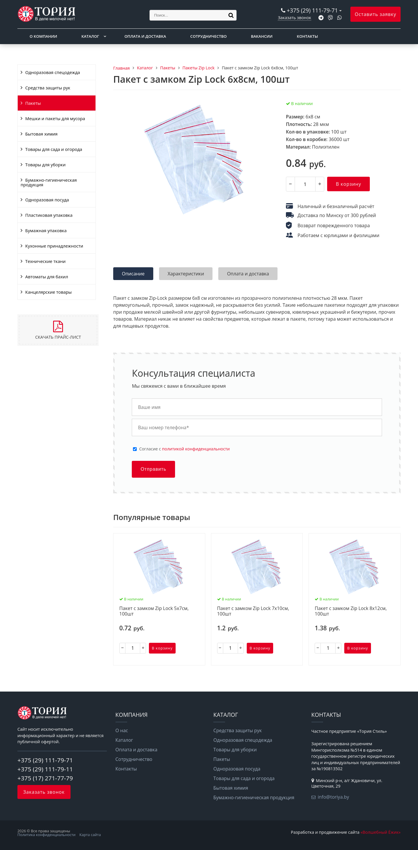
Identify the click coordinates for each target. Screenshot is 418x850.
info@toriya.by (333, 797)
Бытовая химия (41, 134)
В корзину (348, 184)
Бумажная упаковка (46, 230)
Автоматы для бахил (46, 276)
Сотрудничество (208, 36)
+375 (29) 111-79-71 (312, 10)
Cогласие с (184, 449)
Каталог (90, 36)
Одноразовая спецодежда (52, 72)
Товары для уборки (45, 164)
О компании (43, 36)
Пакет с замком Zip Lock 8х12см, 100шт (351, 611)
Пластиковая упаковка (49, 215)
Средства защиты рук (47, 88)
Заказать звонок (294, 17)
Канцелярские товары (48, 292)
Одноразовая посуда (47, 200)
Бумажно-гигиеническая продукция (49, 182)
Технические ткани (45, 261)
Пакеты (33, 103)
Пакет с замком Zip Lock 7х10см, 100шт (253, 611)
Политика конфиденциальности (46, 834)
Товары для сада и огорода (53, 149)
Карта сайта (90, 834)
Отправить (153, 469)
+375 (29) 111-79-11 (45, 769)
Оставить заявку (375, 14)
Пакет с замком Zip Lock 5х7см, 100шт (154, 611)
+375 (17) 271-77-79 (45, 778)
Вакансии (262, 36)
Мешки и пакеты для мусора (55, 118)
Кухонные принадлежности (54, 246)
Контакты (307, 36)
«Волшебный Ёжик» (381, 832)
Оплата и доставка (145, 36)
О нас (122, 730)
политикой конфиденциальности (196, 449)
